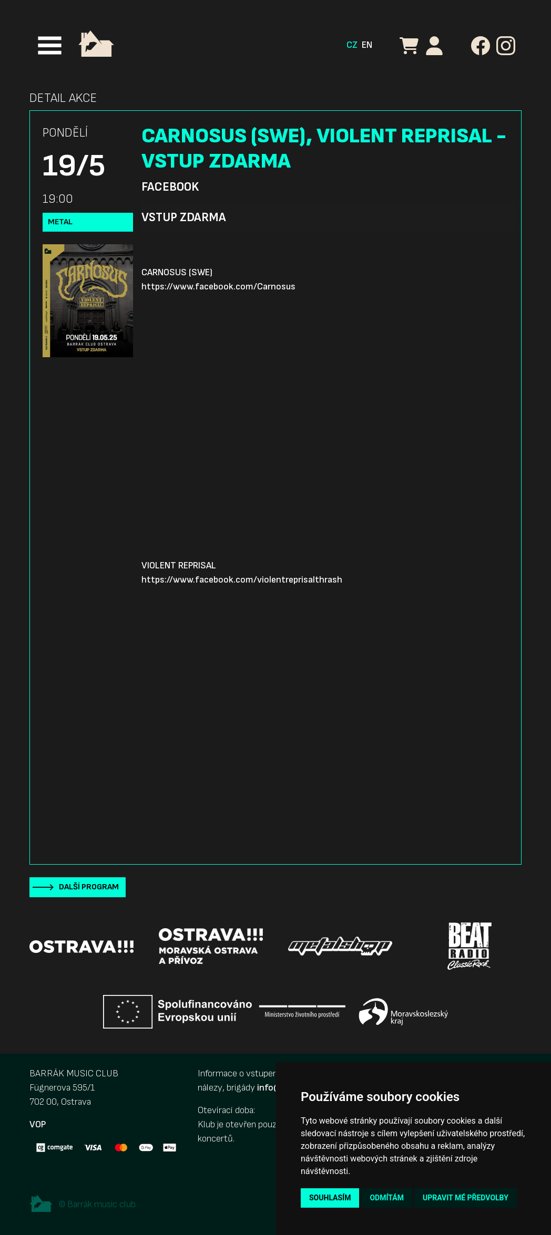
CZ (352, 44)
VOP (37, 1124)
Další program (89, 887)
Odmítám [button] (387, 1198)
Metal (60, 222)
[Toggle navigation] (50, 45)
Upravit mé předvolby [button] (465, 1198)
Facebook (170, 187)
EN (367, 44)
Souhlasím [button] (330, 1198)
